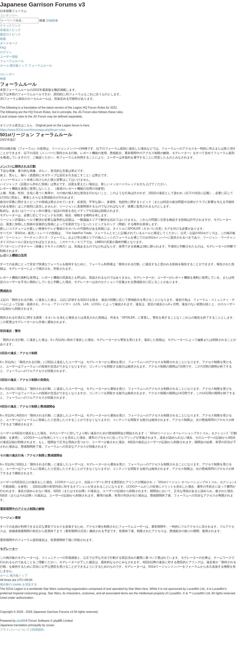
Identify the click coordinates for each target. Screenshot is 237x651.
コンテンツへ (9, 15)
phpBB (21, 620)
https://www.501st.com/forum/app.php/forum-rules (32, 129)
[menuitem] (10, 30)
